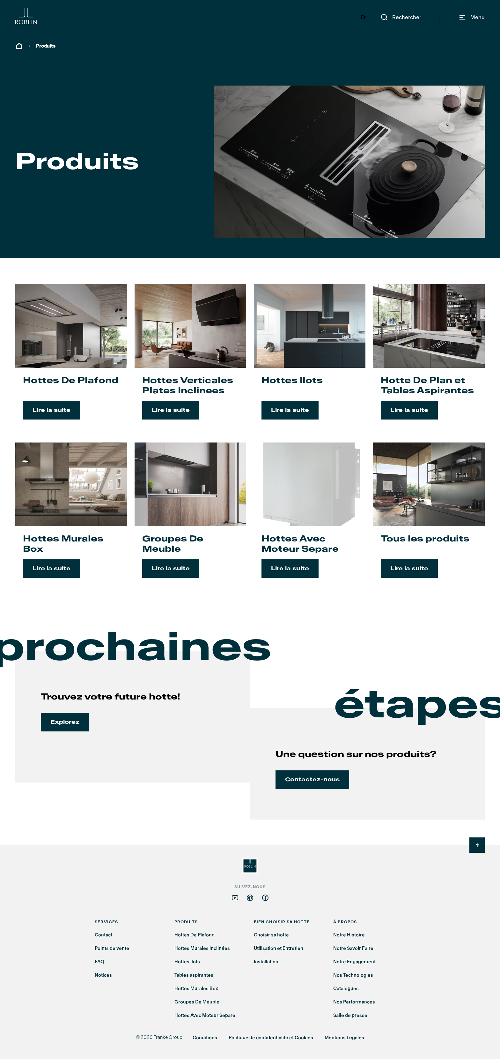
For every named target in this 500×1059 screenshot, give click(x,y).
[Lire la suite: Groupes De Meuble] (190, 518)
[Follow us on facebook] (265, 897)
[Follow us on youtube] (235, 897)
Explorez (64, 722)
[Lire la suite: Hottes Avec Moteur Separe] (309, 518)
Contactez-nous (312, 779)
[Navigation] (472, 17)
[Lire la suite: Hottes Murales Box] (71, 518)
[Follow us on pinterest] (250, 897)
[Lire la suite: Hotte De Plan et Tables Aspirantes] (429, 359)
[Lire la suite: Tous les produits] (429, 518)
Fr (363, 17)
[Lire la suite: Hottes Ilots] (309, 359)
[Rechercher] (400, 17)
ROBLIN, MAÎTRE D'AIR (19, 46)
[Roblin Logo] (39, 16)
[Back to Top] (477, 845)
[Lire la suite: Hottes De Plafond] (71, 359)
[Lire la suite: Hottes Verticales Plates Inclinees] (190, 359)
